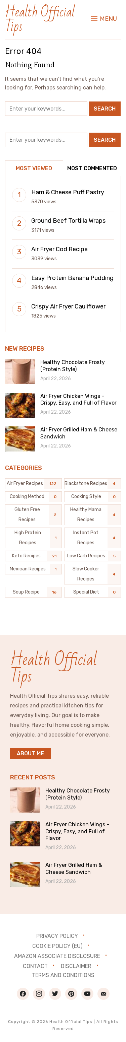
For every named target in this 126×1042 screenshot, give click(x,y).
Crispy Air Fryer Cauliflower (68, 306)
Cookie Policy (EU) (57, 946)
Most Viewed (34, 168)
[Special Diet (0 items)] (92, 592)
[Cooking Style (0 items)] (92, 496)
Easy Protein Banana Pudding (72, 278)
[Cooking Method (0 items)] (33, 496)
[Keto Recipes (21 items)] (33, 556)
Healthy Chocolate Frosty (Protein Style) (72, 365)
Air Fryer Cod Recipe (59, 249)
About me (30, 753)
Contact (35, 966)
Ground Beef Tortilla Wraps (68, 220)
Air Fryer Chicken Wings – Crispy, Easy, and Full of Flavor (78, 399)
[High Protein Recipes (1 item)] (33, 538)
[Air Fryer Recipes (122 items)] (33, 483)
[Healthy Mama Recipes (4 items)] (92, 514)
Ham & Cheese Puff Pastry (67, 192)
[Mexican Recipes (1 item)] (33, 569)
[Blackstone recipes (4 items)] (92, 483)
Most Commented (92, 168)
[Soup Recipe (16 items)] (33, 592)
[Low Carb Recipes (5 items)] (92, 556)
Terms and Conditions (63, 975)
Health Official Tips (40, 19)
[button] (104, 19)
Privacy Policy (57, 936)
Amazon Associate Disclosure (57, 956)
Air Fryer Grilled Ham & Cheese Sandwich (73, 868)
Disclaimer (76, 966)
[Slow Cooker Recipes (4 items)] (92, 574)
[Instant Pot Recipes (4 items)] (92, 538)
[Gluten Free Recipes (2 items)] (33, 514)
